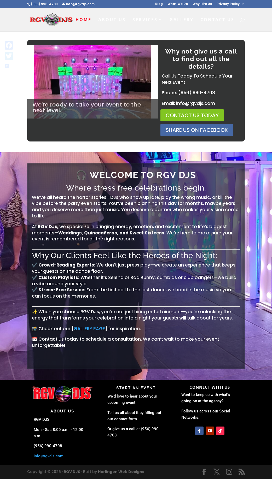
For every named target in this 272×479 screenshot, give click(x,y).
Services (145, 20)
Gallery (182, 20)
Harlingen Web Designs (121, 471)
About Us (112, 20)
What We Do (177, 4)
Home (83, 20)
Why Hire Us (202, 4)
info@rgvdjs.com (48, 456)
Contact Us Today (192, 115)
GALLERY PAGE (89, 329)
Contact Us (217, 20)
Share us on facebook (197, 130)
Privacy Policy (228, 4)
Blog (159, 4)
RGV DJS (72, 471)
